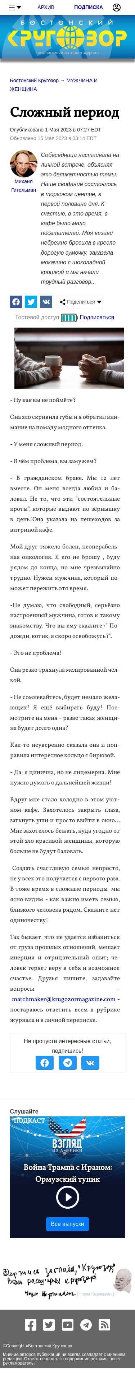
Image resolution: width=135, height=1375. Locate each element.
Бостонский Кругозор (49, 1345)
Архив (45, 7)
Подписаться (97, 317)
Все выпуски (67, 1224)
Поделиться (77, 302)
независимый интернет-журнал (67, 52)
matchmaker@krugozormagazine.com (64, 999)
